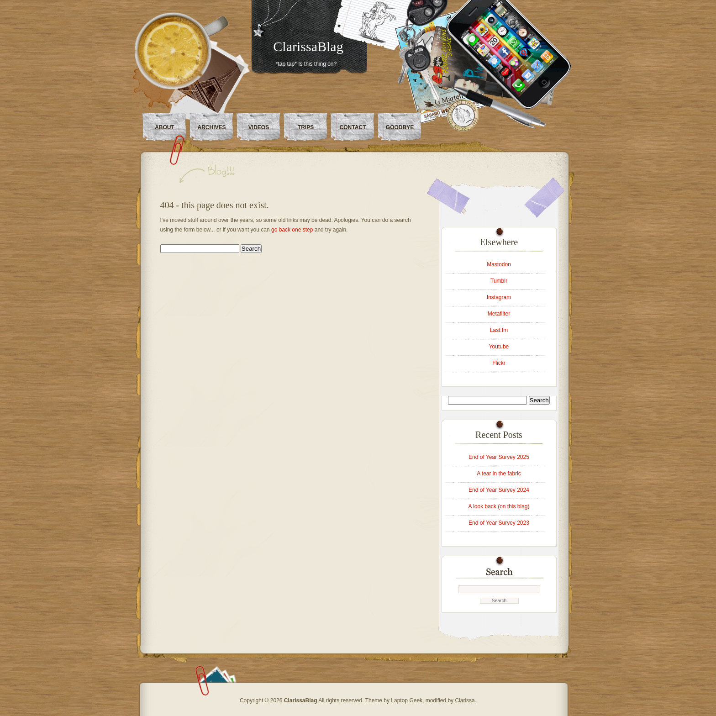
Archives (211, 127)
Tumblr (498, 281)
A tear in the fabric (499, 473)
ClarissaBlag (308, 46)
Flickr (498, 363)
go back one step (292, 229)
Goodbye (400, 127)
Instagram (499, 297)
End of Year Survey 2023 (499, 523)
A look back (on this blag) (498, 506)
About (164, 127)
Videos (258, 127)
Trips (306, 127)
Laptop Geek (406, 700)
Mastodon (499, 264)
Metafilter (499, 314)
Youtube (499, 346)
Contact (353, 127)
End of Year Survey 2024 (499, 490)
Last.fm (499, 330)
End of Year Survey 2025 (499, 457)
